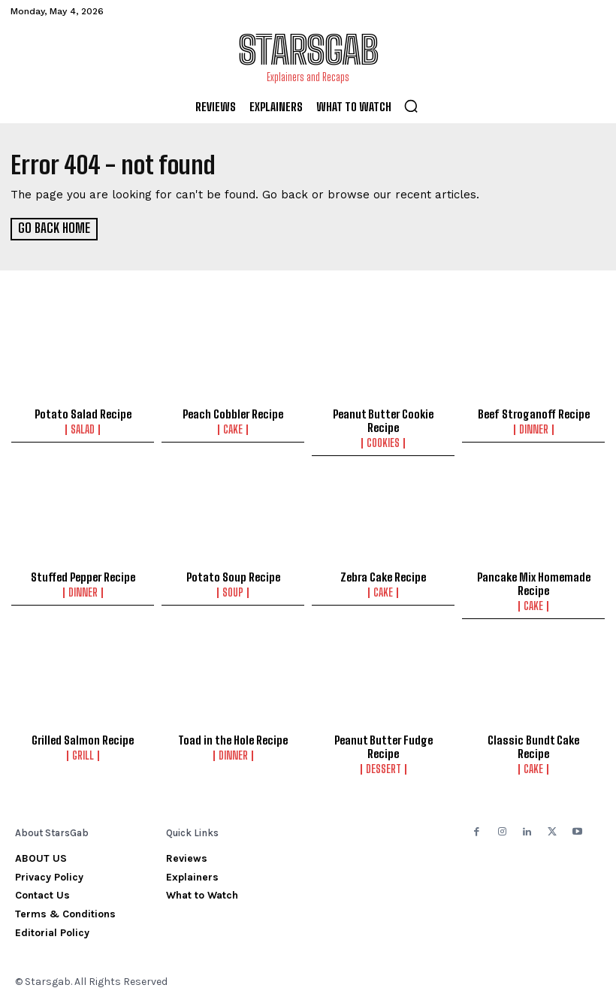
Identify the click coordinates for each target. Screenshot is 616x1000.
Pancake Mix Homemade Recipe (533, 583)
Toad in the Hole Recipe (233, 739)
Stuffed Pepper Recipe (83, 576)
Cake (233, 429)
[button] (411, 106)
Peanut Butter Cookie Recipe (383, 420)
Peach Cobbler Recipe (233, 413)
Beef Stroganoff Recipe (534, 413)
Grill (83, 755)
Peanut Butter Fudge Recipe (383, 746)
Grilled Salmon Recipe (83, 739)
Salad (83, 429)
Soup (232, 592)
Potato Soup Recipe (233, 576)
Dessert (383, 768)
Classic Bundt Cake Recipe (533, 746)
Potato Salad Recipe (83, 413)
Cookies (383, 442)
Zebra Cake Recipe (383, 576)
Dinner (533, 429)
